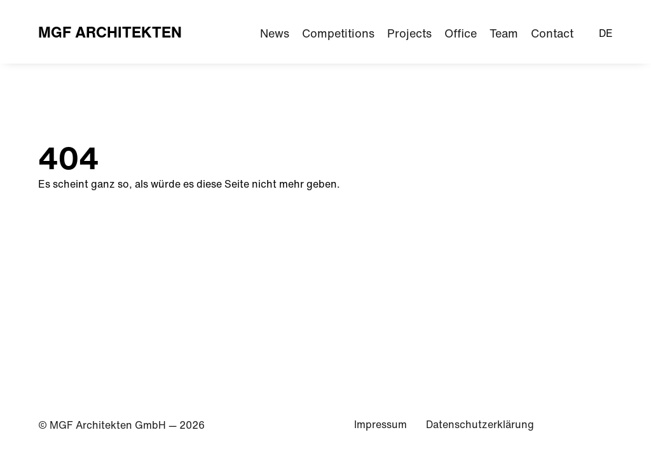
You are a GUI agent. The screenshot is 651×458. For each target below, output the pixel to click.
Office (460, 33)
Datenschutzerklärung (480, 424)
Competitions (338, 33)
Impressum (380, 424)
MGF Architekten (110, 31)
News (274, 33)
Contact (552, 33)
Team (504, 33)
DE (606, 33)
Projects (409, 33)
